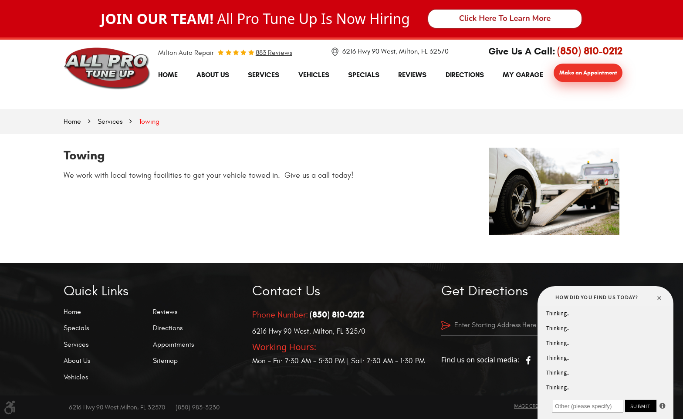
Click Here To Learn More (505, 18)
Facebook (528, 360)
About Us (212, 75)
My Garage (523, 75)
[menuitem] (168, 75)
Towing (149, 121)
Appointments (173, 344)
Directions (465, 75)
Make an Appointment (588, 72)
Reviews (412, 75)
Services (263, 75)
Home (168, 75)
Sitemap (165, 361)
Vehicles (313, 75)
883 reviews (274, 52)
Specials (363, 75)
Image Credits (530, 406)
